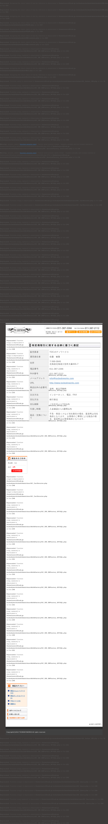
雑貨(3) (13, 704)
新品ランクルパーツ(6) (17, 697)
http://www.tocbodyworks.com (64, 383)
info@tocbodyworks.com (62, 378)
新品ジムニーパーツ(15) (17, 692)
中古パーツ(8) (15, 701)
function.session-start (28, 144)
